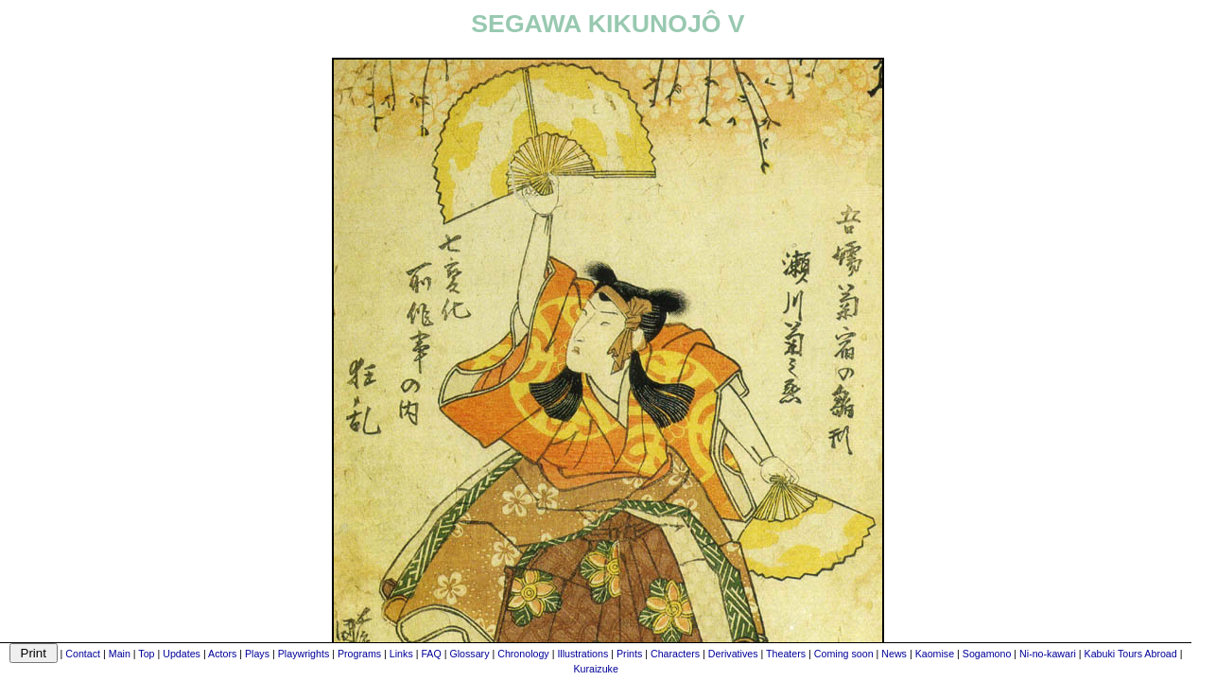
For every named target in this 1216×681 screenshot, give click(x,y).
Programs (359, 653)
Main (119, 653)
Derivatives (733, 653)
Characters (675, 653)
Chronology (523, 653)
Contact (82, 653)
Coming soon (844, 653)
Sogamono (987, 653)
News (894, 653)
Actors (222, 653)
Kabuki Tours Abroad (1131, 653)
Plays (257, 653)
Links (401, 653)
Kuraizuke (595, 668)
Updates (181, 653)
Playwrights (303, 653)
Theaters (786, 653)
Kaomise (934, 653)
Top (146, 653)
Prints (629, 653)
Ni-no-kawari (1047, 653)
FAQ (431, 653)
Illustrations (582, 653)
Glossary (469, 653)
